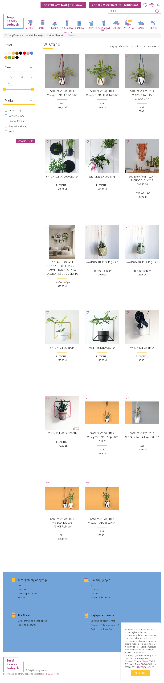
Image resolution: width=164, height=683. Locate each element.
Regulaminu (52, 673)
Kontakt (21, 597)
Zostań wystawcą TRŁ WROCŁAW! (115, 5)
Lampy (54, 28)
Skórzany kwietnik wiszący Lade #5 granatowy (142, 95)
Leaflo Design (16, 121)
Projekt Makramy (18, 126)
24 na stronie (152, 46)
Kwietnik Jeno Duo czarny (62, 176)
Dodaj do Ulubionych (48, 57)
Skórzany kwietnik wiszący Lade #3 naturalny (142, 435)
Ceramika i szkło (104, 29)
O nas (21, 585)
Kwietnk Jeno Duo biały (102, 176)
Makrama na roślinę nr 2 (102, 262)
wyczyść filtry (25, 141)
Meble (42, 28)
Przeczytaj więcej (145, 667)
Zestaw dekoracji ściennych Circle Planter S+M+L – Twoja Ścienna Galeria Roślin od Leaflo (62, 268)
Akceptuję (141, 672)
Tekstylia (91, 28)
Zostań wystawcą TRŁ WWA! (63, 5)
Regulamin (23, 589)
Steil (11, 131)
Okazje (153, 28)
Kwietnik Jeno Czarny (102, 347)
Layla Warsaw (16, 115)
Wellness (128, 28)
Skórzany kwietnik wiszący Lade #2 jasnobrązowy (62, 522)
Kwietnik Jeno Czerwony (62, 433)
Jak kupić (95, 589)
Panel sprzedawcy (27, 625)
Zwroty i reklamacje (100, 597)
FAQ (92, 585)
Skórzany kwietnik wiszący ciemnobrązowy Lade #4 (102, 437)
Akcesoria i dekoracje (67, 30)
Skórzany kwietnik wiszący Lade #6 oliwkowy (102, 93)
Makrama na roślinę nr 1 (142, 262)
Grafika (79, 28)
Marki (141, 28)
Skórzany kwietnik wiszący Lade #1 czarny (102, 520)
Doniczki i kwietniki (55, 35)
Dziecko (116, 28)
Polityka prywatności (28, 593)
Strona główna (12, 35)
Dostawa (95, 593)
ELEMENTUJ (15, 110)
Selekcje (30, 28)
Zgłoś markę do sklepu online (32, 621)
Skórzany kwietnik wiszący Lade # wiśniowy (62, 93)
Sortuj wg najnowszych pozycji (124, 46)
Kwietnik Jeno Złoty (62, 347)
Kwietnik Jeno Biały (142, 347)
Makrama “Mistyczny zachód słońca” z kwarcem (142, 180)
